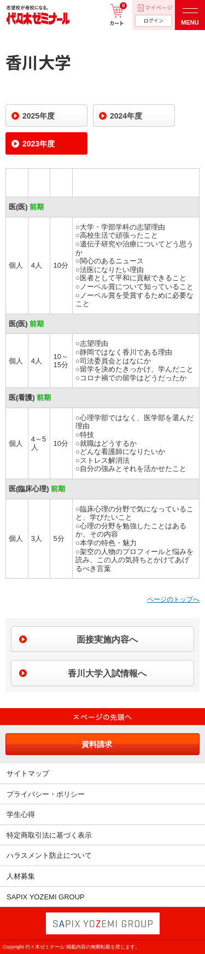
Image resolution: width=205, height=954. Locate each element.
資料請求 (96, 744)
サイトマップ (28, 773)
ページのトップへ (173, 599)
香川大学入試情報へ (107, 673)
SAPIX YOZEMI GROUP (46, 897)
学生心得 (21, 814)
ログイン (153, 20)
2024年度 (126, 115)
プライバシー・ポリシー (46, 794)
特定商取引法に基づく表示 (49, 835)
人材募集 (21, 876)
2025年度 (38, 115)
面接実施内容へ (107, 639)
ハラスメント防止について (49, 855)
